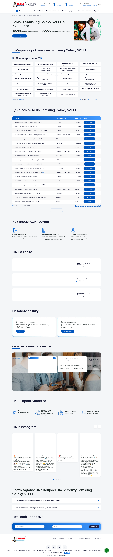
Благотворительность (39, 550)
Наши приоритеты (24, 550)
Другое (96, 11)
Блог (57, 550)
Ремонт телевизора (84, 11)
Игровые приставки (85, 538)
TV (75, 538)
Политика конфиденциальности (52, 552)
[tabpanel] (42, 364)
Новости (50, 550)
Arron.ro (67, 552)
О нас (8, 550)
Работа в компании (66, 550)
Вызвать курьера (68, 331)
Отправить (94, 526)
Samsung (21, 99)
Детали (20, 331)
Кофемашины (97, 538)
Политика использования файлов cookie (94, 550)
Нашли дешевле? (56, 210)
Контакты (77, 550)
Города (14, 550)
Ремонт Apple (38, 11)
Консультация (89, 122)
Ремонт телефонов (52, 11)
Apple (54, 538)
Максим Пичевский (72, 359)
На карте (42, 5)
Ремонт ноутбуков (68, 11)
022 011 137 (86, 3)
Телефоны (61, 538)
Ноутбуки (69, 538)
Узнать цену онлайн (20, 36)
